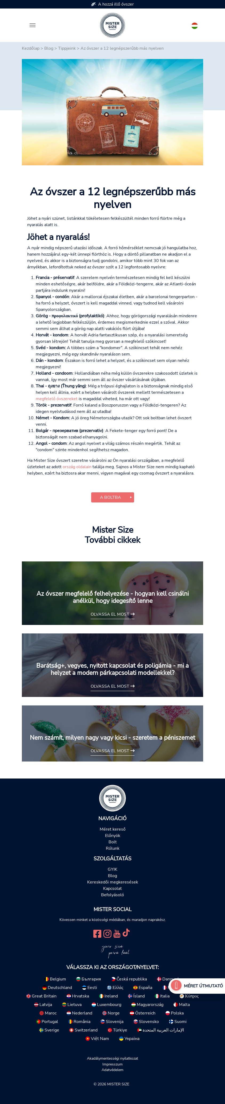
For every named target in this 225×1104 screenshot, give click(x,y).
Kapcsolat (112, 888)
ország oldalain (77, 467)
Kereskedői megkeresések (112, 882)
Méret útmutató (203, 986)
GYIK (112, 869)
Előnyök (112, 836)
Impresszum (112, 1064)
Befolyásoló (112, 895)
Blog (48, 48)
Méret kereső (113, 829)
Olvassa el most (113, 614)
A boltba (110, 497)
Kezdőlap (30, 48)
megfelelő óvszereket (57, 399)
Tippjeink (67, 48)
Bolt (113, 842)
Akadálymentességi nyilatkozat (112, 1058)
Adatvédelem (112, 1069)
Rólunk (112, 848)
